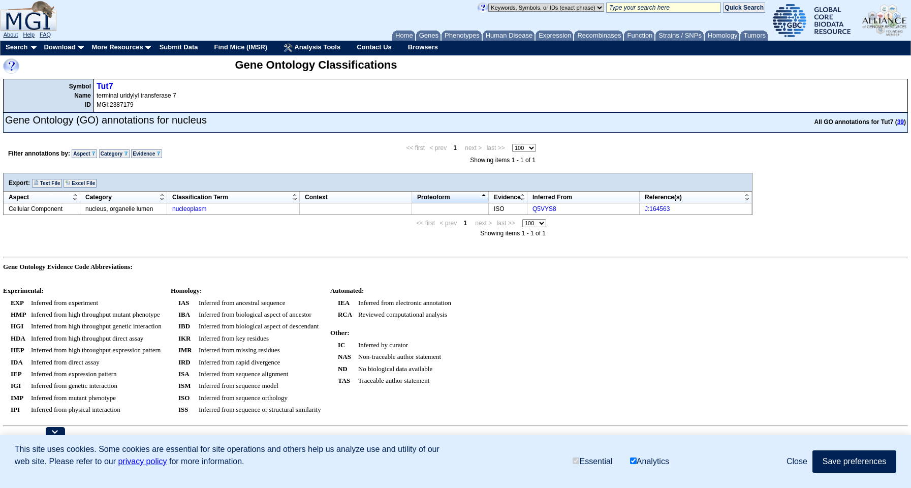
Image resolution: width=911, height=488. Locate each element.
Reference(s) (663, 197)
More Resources (117, 47)
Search (16, 47)
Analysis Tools (312, 47)
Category (114, 154)
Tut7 (105, 86)
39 (900, 122)
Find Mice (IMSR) (240, 47)
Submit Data (179, 47)
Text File (47, 183)
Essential (592, 461)
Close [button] (797, 461)
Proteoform (433, 197)
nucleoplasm (189, 208)
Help (29, 35)
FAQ (45, 35)
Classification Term (200, 197)
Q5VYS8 (544, 208)
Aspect (84, 154)
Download (59, 47)
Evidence (147, 154)
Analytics (649, 461)
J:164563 (657, 208)
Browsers (423, 47)
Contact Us (374, 47)
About (11, 35)
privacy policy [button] (142, 461)
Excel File (80, 183)
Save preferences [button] (854, 461)
